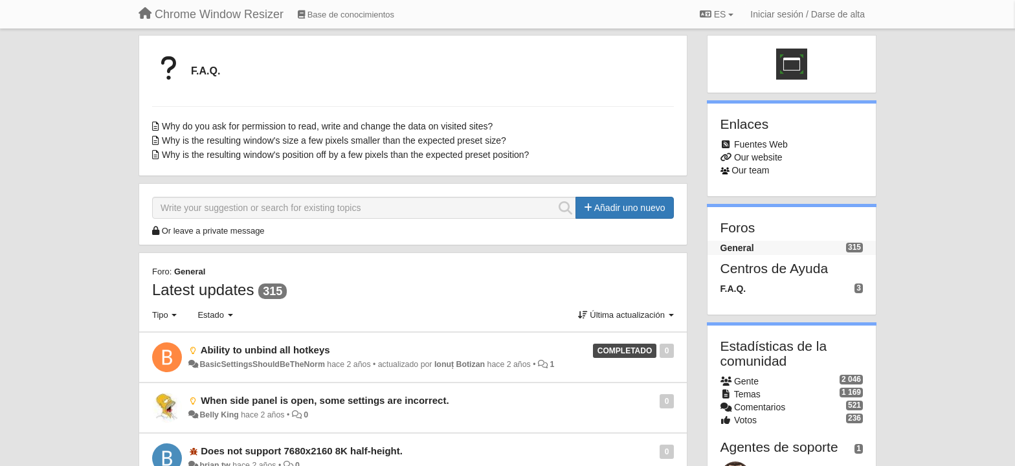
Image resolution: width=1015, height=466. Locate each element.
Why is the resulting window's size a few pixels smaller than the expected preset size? (334, 140)
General (189, 271)
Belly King (218, 414)
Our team (750, 170)
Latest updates (203, 289)
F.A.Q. (205, 70)
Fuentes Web (761, 144)
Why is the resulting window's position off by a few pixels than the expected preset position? (345, 155)
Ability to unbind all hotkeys (265, 349)
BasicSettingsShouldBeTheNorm (261, 364)
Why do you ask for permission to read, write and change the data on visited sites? (327, 126)
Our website (758, 157)
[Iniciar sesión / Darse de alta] (807, 14)
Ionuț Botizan (459, 364)
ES (716, 14)
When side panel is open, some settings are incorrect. (325, 400)
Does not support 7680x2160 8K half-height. (302, 450)
